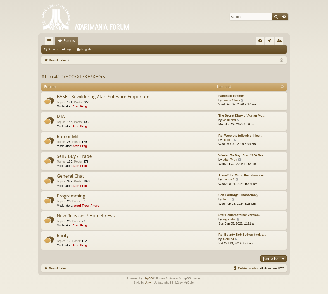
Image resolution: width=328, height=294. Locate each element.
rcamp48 (229, 179)
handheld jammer (231, 95)
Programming (71, 196)
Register (87, 49)
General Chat (70, 176)
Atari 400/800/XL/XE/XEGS (73, 76)
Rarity (63, 235)
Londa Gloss (231, 100)
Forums (69, 41)
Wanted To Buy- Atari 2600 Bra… (242, 155)
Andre (94, 205)
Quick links (50, 42)
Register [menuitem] (280, 42)
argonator (229, 219)
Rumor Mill (68, 136)
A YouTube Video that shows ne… (243, 175)
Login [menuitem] (271, 42)
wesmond (229, 120)
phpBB (148, 278)
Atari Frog (79, 106)
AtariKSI (228, 239)
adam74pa (230, 159)
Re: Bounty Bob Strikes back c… (242, 234)
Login (69, 49)
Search (53, 49)
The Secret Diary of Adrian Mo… (241, 115)
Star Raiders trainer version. (239, 214)
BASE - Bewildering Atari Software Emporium (103, 96)
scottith (227, 139)
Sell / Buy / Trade (74, 156)
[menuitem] (260, 41)
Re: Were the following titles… (240, 135)
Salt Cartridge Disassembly (238, 195)
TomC (227, 199)
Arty (148, 282)
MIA (61, 116)
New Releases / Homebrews (86, 216)
